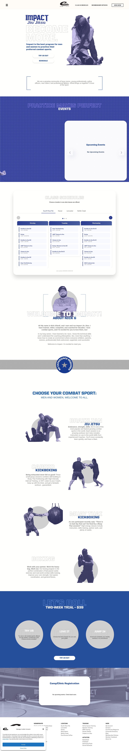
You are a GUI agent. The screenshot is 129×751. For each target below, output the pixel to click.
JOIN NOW (117, 5)
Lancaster (70, 211)
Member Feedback (111, 737)
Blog (107, 733)
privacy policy (6, 739)
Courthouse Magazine (112, 729)
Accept (23, 744)
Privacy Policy (23, 748)
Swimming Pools (87, 743)
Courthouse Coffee (66, 735)
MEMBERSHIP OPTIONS (99, 5)
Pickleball (85, 741)
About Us (108, 739)
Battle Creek (81, 211)
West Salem (64, 731)
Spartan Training (87, 728)
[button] (43, 729)
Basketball (85, 740)
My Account (109, 726)
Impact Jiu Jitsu (87, 733)
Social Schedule (87, 745)
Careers (108, 728)
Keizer (60, 211)
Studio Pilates (86, 731)
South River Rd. (48, 211)
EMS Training (86, 729)
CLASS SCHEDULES (81, 5)
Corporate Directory (112, 731)
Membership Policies (112, 735)
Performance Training (89, 726)
